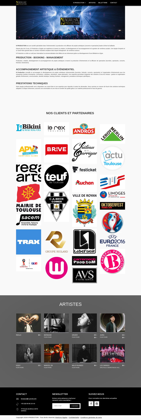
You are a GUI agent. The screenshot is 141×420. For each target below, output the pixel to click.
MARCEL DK (48, 365)
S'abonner (74, 406)
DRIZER (75, 335)
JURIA (102, 335)
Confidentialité (74, 417)
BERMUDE (48, 335)
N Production (79, 3)
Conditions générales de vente (92, 417)
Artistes (92, 3)
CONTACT (113, 3)
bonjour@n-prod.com (28, 399)
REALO (18, 335)
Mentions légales (61, 417)
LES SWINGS (104, 365)
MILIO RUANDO (77, 365)
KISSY (18, 365)
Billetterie (102, 3)
